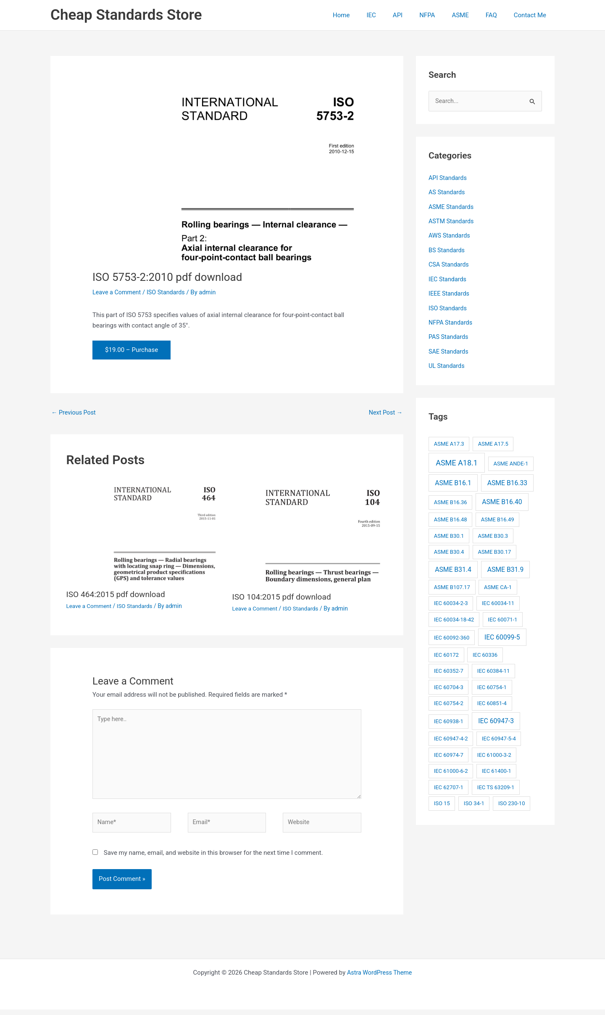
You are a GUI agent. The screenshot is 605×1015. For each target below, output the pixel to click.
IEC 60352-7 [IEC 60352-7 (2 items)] (448, 667)
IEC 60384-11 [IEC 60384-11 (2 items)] (493, 667)
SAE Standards (449, 348)
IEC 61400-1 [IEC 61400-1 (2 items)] (496, 767)
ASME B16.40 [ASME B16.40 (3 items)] (502, 498)
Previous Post (74, 413)
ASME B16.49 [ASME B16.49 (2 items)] (497, 516)
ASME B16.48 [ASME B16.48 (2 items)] (450, 516)
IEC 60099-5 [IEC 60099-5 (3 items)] (502, 633)
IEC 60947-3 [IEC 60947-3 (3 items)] (496, 718)
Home (368, 15)
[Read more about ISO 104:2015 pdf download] (310, 532)
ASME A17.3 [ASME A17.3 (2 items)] (449, 440)
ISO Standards (169, 292)
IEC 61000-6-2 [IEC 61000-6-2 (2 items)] (451, 767)
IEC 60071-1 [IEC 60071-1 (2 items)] (502, 616)
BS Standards (447, 249)
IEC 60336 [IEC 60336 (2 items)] (485, 651)
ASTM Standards (452, 221)
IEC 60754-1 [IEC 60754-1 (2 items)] (492, 683)
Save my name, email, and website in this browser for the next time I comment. (213, 858)
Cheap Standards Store (126, 15)
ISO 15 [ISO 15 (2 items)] (442, 800)
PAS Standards (449, 334)
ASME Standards (452, 206)
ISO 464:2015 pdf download (118, 595)
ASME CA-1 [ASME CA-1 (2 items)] (498, 583)
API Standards (448, 178)
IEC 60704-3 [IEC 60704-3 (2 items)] (448, 683)
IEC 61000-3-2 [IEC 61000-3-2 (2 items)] (494, 751)
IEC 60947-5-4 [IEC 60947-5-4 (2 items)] (499, 735)
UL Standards (447, 363)
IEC (394, 15)
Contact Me (532, 15)
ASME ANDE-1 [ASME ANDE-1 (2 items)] (510, 460)
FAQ (497, 15)
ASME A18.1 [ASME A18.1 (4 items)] (457, 459)
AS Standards (447, 192)
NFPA (442, 15)
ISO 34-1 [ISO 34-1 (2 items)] (474, 800)
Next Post (384, 413)
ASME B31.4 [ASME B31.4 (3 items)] (453, 566)
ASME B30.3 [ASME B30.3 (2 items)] (493, 532)
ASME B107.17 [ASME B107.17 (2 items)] (452, 583)
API (416, 15)
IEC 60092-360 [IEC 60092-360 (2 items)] (452, 634)
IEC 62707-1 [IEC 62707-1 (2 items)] (448, 783)
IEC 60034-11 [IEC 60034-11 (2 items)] (498, 600)
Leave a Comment (117, 292)
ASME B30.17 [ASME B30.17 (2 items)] (494, 548)
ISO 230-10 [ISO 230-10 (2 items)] (511, 800)
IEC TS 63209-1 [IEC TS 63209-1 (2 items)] (495, 783)
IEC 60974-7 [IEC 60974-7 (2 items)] (448, 751)
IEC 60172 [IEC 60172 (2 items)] (446, 651)
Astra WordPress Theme (379, 978)
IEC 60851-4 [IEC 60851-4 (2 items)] (492, 700)
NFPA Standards (451, 320)
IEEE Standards (450, 292)
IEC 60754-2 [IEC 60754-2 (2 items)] (448, 700)
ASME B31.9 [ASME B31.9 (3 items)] (505, 566)
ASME (470, 15)
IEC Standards (448, 277)
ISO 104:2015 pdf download (284, 597)
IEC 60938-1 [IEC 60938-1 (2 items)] (448, 718)
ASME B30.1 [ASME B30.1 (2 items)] (449, 532)
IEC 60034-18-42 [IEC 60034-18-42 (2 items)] (454, 616)
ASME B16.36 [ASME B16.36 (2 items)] (450, 499)
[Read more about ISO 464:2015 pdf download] (144, 531)
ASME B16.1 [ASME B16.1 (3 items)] (453, 479)
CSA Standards (450, 263)
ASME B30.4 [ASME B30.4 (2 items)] (449, 548)
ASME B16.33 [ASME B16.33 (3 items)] (507, 479)
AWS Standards (450, 235)
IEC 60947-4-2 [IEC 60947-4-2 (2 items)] (451, 735)
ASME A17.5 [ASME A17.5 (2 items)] (493, 440)
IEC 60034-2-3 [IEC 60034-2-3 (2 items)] (451, 600)
